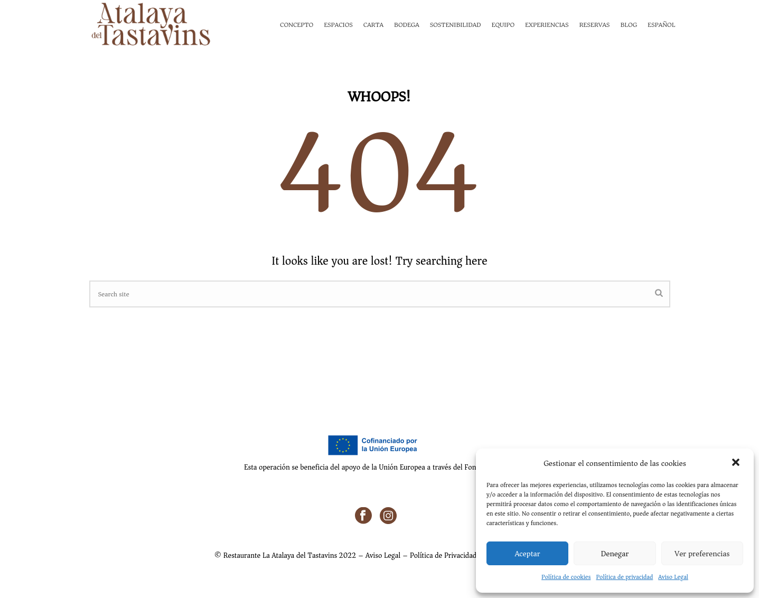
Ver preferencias (701, 553)
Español (661, 24)
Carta (373, 24)
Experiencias (546, 24)
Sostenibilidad (455, 24)
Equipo (503, 24)
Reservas (594, 24)
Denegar (615, 553)
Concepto (296, 24)
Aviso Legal (673, 577)
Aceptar (527, 553)
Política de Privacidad (443, 555)
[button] (736, 463)
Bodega (406, 24)
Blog (628, 24)
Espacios (338, 24)
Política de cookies (566, 577)
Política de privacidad (624, 577)
